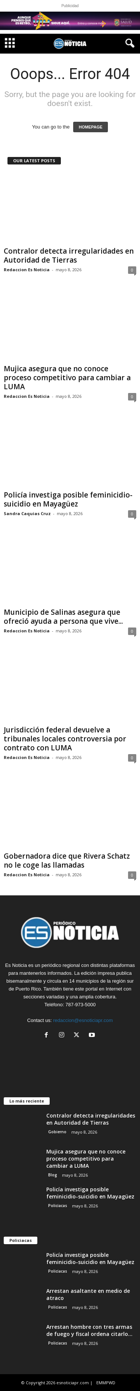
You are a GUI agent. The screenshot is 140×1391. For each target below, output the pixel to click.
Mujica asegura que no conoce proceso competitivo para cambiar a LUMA (67, 377)
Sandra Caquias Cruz (27, 513)
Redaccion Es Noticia (27, 269)
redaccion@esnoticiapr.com (83, 1020)
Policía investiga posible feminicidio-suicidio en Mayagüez (68, 499)
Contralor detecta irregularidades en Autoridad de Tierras (69, 255)
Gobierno (57, 1131)
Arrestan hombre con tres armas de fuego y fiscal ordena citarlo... (89, 1330)
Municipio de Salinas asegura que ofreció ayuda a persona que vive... (63, 616)
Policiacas (57, 1205)
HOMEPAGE (90, 127)
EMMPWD (105, 1382)
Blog (52, 1174)
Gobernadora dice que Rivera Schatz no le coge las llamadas (67, 860)
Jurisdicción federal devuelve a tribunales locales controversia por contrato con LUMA (65, 739)
